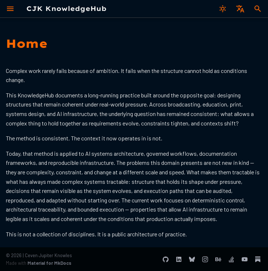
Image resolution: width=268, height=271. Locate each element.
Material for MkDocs (49, 263)
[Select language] (240, 8)
